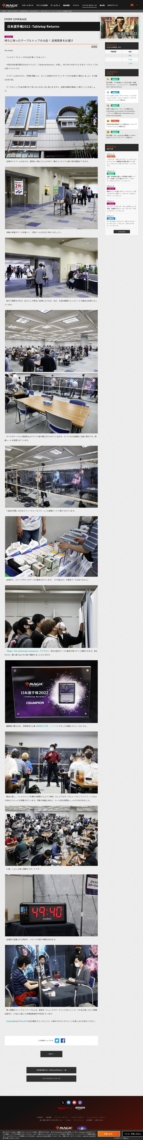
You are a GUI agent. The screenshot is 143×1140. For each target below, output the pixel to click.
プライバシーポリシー (61, 1117)
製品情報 (66, 5)
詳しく (126, 1138)
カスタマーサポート (77, 1117)
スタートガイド (27, 5)
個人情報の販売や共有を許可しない (51, 1120)
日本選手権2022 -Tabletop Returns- (29, 11)
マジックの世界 (42, 5)
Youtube (10, 1021)
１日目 (130, 63)
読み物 (102, 5)
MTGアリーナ (113, 5)
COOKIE (68, 1120)
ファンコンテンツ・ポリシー (96, 1117)
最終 (130, 55)
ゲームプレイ (55, 5)
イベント (76, 5)
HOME (4, 11)
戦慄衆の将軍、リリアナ (47, 726)
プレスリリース (78, 1120)
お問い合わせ (99, 1120)
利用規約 (40, 1117)
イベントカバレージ (89, 5)
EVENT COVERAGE (13, 11)
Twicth (22, 1021)
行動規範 (48, 1117)
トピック (94, 47)
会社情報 (89, 1120)
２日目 (130, 60)
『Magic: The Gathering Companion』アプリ (25, 651)
